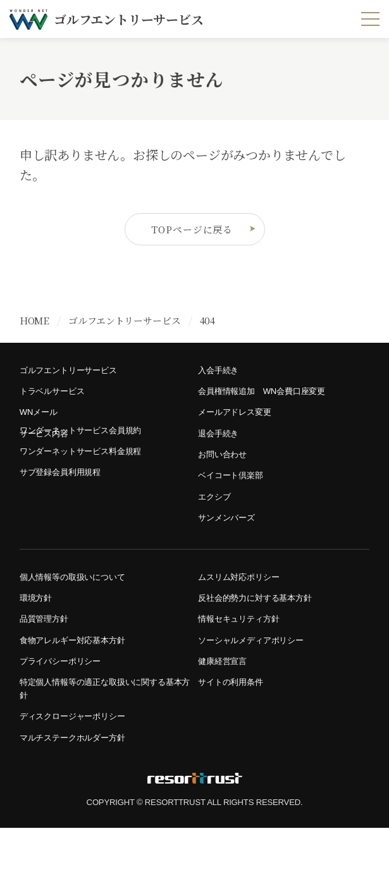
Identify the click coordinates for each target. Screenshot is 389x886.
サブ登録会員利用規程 (66, 498)
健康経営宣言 (226, 706)
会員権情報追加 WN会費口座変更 (271, 401)
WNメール (42, 426)
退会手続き (221, 450)
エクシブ (216, 522)
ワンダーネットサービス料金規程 (90, 474)
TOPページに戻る (201, 232)
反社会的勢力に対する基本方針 (263, 633)
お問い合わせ (226, 474)
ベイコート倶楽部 (235, 498)
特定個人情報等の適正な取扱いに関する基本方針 (104, 738)
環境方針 (38, 633)
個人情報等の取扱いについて (80, 609)
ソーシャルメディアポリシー (258, 682)
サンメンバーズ (231, 546)
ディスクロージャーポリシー (80, 770)
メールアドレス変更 (240, 426)
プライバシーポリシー (66, 706)
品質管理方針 (48, 657)
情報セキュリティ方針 (245, 657)
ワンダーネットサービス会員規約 (90, 450)
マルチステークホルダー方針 (80, 794)
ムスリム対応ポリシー (245, 609)
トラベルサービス (57, 401)
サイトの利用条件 (235, 730)
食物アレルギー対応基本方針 (80, 682)
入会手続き (221, 377)
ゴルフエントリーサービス (76, 377)
